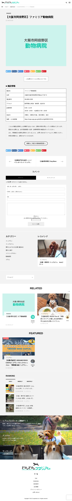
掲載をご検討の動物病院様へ (36, 143)
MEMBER (36, 484)
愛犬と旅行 (9, 250)
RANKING (36, 481)
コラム (8, 259)
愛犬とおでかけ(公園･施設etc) (14, 247)
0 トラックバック (51, 177)
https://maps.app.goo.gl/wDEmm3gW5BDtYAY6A (39, 119)
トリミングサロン (11, 253)
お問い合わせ (36, 492)
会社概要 (36, 486)
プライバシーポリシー (36, 489)
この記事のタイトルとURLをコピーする (36, 79)
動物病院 (8, 256)
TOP (36, 478)
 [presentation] (69, 291)
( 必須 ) (14, 186)
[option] (52, 253)
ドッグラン (9, 241)
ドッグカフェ (10, 244)
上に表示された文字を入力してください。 (36, 218)
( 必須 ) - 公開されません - (15, 191)
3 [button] (53, 255)
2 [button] (52, 255)
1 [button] (50, 255)
